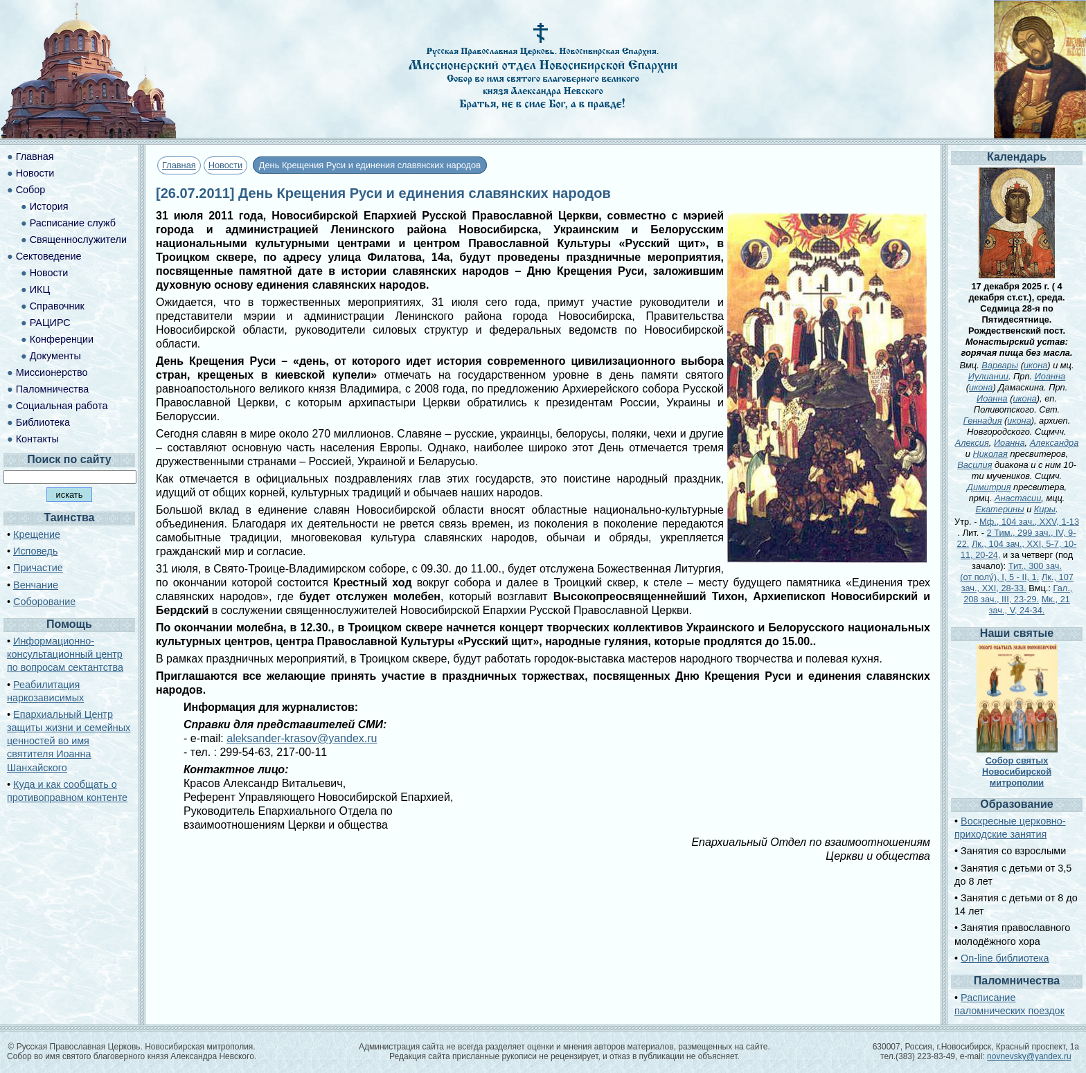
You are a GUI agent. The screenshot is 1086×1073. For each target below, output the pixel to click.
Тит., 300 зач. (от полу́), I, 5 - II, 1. (1011, 571)
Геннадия (982, 420)
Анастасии (1018, 498)
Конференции (62, 339)
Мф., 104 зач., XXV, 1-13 (1029, 521)
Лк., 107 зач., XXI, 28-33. (1017, 582)
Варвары (999, 365)
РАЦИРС (50, 322)
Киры (1045, 509)
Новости (225, 165)
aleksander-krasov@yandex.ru (301, 738)
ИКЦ (40, 289)
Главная (179, 165)
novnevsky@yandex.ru (1029, 1056)
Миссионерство (52, 372)
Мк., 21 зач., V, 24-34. (1029, 604)
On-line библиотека (1005, 958)
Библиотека (43, 422)
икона (1035, 365)
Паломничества (52, 389)
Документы (55, 355)
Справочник (57, 306)
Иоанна (1050, 376)
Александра (1054, 443)
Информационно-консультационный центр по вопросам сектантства (65, 654)
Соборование (44, 601)
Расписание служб (73, 222)
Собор (31, 189)
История (49, 206)
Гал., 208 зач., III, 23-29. (1017, 593)
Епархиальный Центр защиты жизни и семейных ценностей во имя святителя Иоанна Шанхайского (68, 741)
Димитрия (989, 487)
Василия (974, 465)
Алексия (972, 443)
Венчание (35, 584)
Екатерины (999, 509)
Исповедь (35, 551)
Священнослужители (78, 239)
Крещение (36, 534)
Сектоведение (49, 256)
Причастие (38, 567)
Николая (990, 454)
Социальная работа (62, 405)
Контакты (37, 438)
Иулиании (988, 376)
